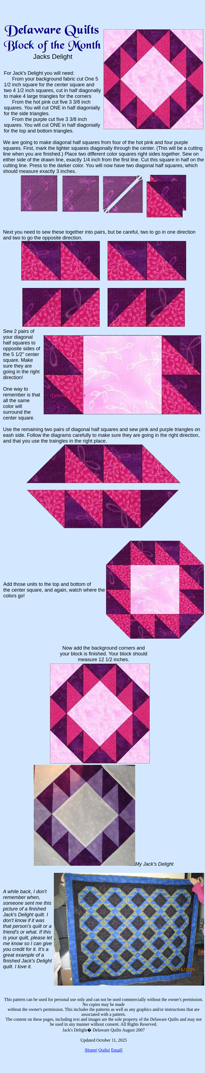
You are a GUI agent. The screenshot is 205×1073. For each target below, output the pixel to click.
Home (91, 1050)
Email (116, 1050)
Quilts (103, 1050)
